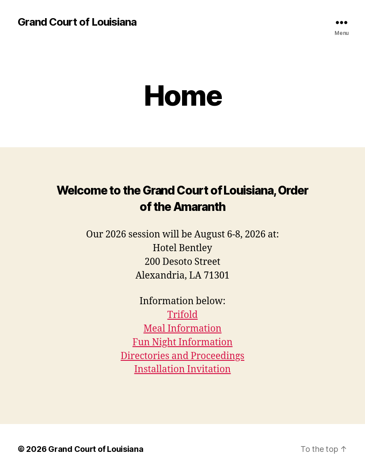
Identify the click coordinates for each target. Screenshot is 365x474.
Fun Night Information (183, 342)
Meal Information (183, 329)
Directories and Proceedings (182, 356)
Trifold (182, 315)
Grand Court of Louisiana (77, 22)
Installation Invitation (182, 369)
